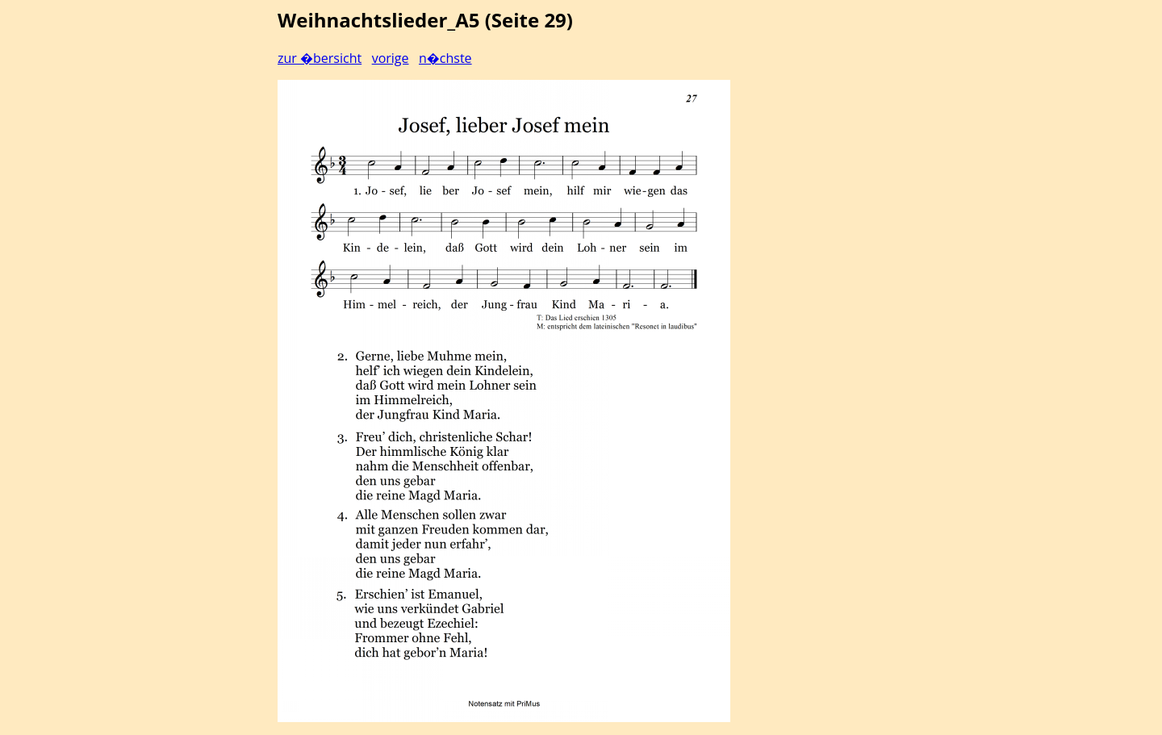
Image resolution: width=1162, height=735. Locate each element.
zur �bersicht (320, 58)
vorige (390, 58)
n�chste (445, 58)
